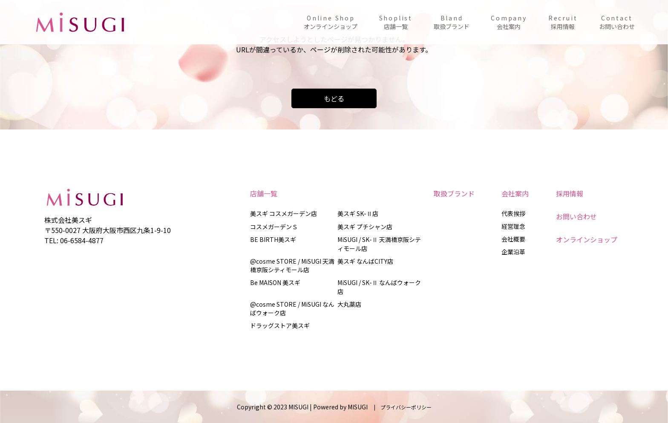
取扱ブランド (454, 193)
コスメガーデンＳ (274, 226)
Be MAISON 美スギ (275, 282)
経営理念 (513, 226)
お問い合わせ (576, 216)
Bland (451, 22)
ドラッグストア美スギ (280, 325)
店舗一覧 (263, 193)
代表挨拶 (513, 213)
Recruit (563, 22)
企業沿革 (513, 251)
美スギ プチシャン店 (364, 226)
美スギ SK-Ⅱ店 (357, 213)
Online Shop (330, 22)
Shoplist (395, 22)
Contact (617, 22)
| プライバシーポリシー (400, 407)
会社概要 (513, 239)
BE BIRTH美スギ (273, 239)
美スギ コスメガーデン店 (283, 213)
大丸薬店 (349, 304)
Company (509, 22)
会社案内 (515, 193)
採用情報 (569, 193)
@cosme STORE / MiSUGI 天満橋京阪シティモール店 (292, 265)
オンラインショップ (586, 239)
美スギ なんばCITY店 (365, 261)
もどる (334, 98)
